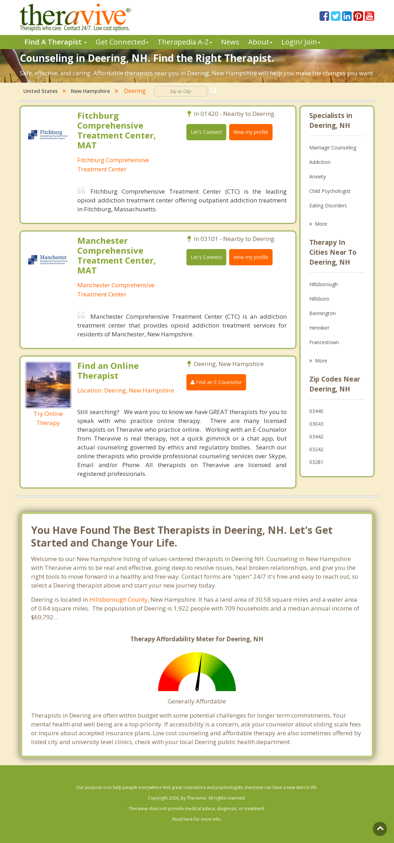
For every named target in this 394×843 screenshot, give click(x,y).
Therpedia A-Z (184, 42)
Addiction (319, 162)
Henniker (319, 327)
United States (40, 91)
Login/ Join (301, 42)
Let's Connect (206, 132)
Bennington (322, 313)
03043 (316, 423)
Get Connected (122, 42)
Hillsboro (319, 298)
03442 (316, 436)
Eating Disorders (328, 205)
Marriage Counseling (332, 147)
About (260, 42)
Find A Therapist (55, 42)
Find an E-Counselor (216, 382)
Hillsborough (323, 284)
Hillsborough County (118, 599)
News (230, 42)
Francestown (324, 342)
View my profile (250, 132)
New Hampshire (90, 91)
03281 (316, 462)
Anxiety (317, 176)
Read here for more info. (197, 819)
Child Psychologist (330, 191)
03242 (316, 449)
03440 (316, 411)
